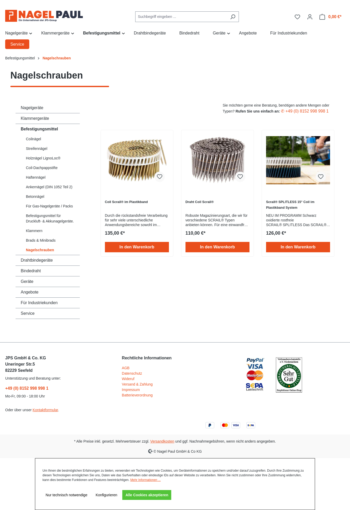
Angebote (30, 292)
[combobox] (181, 16)
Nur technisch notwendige (66, 495)
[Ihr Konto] (310, 17)
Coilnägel (33, 139)
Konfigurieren (106, 495)
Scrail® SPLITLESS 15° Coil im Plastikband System (290, 204)
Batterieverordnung (137, 395)
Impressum (131, 390)
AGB (126, 368)
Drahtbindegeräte (37, 260)
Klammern (34, 231)
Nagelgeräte (32, 108)
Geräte (27, 281)
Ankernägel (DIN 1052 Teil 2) (49, 187)
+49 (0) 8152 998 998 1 (26, 388)
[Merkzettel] (297, 17)
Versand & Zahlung (137, 384)
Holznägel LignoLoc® (43, 158)
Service (27, 313)
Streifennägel (36, 148)
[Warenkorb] (330, 17)
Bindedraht (31, 271)
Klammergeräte (35, 118)
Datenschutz (132, 373)
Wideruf (128, 379)
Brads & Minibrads (40, 240)
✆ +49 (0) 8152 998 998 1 (304, 111)
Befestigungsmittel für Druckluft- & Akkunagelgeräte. (50, 218)
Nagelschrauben (40, 250)
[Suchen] (233, 16)
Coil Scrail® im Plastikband (126, 202)
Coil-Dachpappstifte (42, 168)
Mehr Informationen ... (145, 480)
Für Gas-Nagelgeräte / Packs (49, 206)
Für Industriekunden (39, 303)
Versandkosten (162, 441)
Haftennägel (36, 177)
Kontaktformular (45, 410)
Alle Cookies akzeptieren (146, 495)
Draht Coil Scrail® (199, 202)
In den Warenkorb (136, 247)
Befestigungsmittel (39, 129)
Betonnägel (35, 196)
